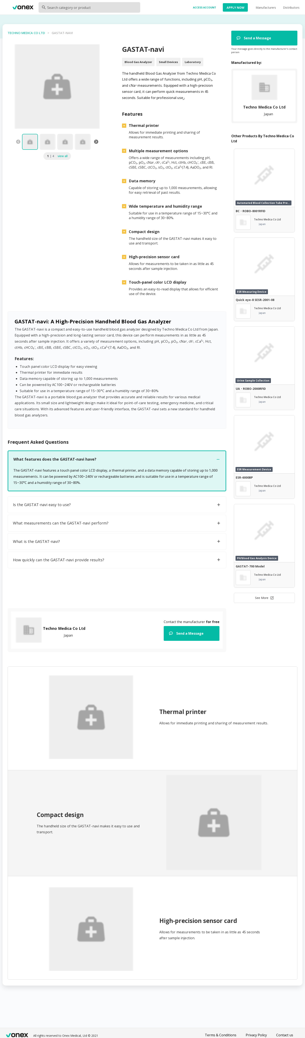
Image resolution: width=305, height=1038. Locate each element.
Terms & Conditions (220, 1035)
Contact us (284, 1035)
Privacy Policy (256, 1035)
